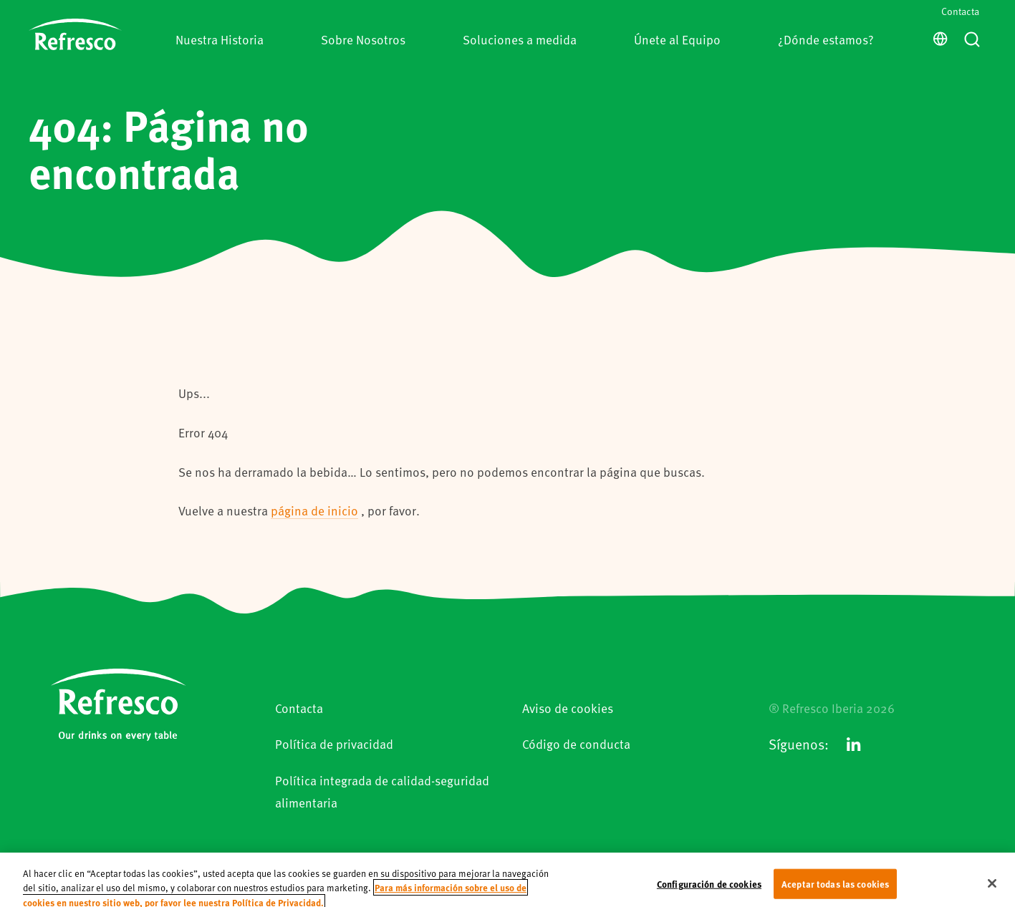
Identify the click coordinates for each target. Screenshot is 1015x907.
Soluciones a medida (520, 39)
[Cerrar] (992, 890)
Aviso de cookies (567, 708)
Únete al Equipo (677, 39)
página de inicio (314, 510)
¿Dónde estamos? (826, 39)
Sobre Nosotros (363, 39)
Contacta (960, 11)
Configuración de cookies (709, 889)
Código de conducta (576, 743)
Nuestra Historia (219, 39)
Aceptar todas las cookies (835, 889)
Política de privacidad (334, 743)
